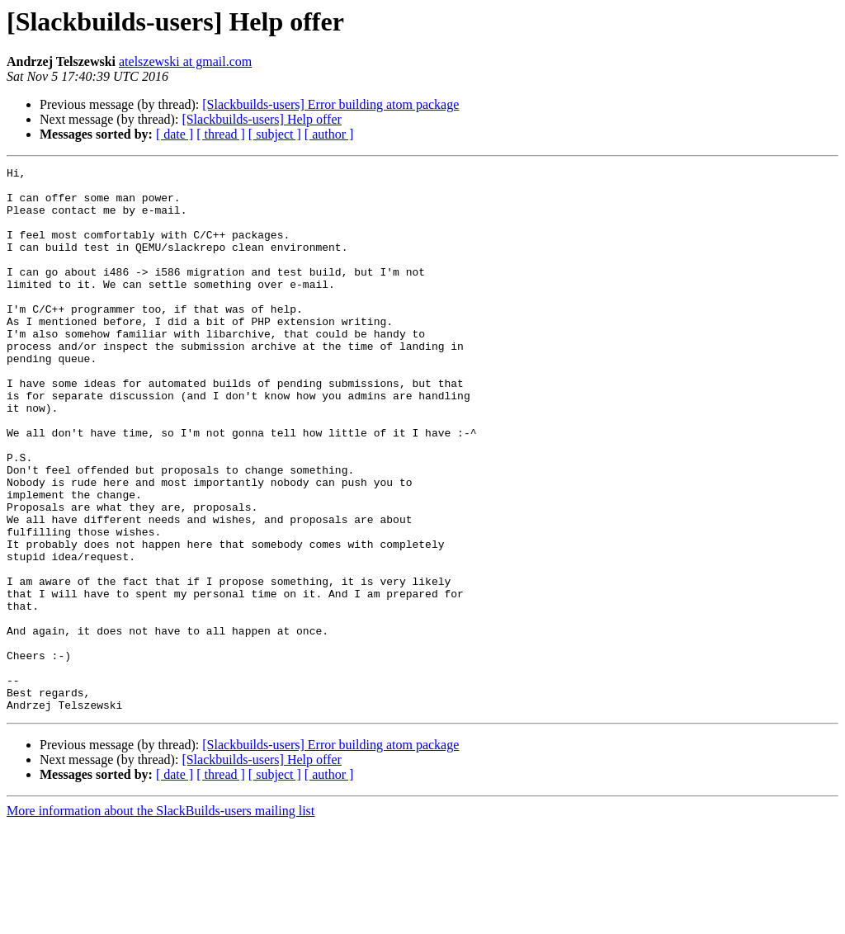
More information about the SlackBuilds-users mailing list (160, 920)
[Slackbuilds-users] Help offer (261, 119)
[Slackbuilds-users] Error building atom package (330, 104)
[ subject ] (274, 134)
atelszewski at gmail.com (185, 61)
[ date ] (174, 134)
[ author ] (329, 134)
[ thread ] (220, 134)
